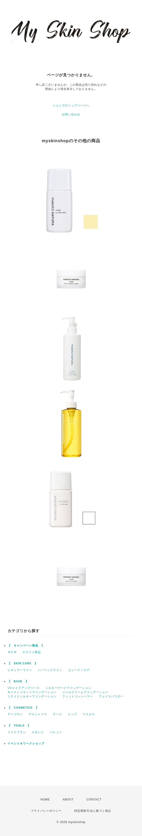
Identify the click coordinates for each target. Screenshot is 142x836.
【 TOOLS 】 (19, 725)
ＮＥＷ (12, 652)
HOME (45, 799)
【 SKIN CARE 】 (23, 663)
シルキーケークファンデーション (68, 688)
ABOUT (68, 799)
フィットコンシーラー (77, 696)
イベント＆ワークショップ (26, 743)
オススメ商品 (31, 652)
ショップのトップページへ (71, 105)
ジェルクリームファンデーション (85, 692)
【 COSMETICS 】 (23, 707)
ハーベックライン (50, 670)
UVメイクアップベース (24, 688)
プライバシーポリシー (46, 810)
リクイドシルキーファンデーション (32, 696)
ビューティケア (79, 670)
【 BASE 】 (18, 681)
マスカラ (89, 714)
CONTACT (93, 799)
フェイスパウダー (111, 696)
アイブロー (15, 714)
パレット (56, 732)
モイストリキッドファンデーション (32, 692)
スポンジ (38, 732)
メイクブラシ (17, 732)
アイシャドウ (38, 714)
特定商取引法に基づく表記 (92, 810)
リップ (72, 714)
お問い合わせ (71, 114)
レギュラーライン (20, 670)
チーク (57, 714)
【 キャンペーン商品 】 (26, 645)
